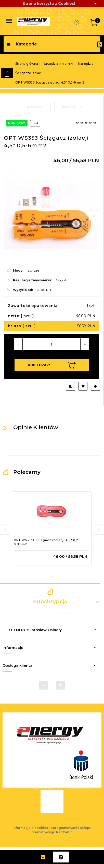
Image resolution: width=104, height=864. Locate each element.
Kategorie (21, 44)
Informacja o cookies (30, 828)
